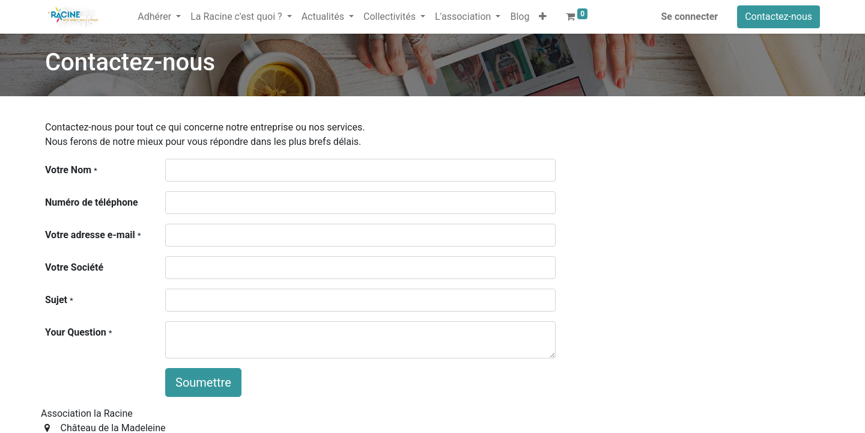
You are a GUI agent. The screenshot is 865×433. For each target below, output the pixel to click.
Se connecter (689, 16)
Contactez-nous (778, 16)
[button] (542, 17)
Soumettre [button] (203, 382)
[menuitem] (128, 9)
